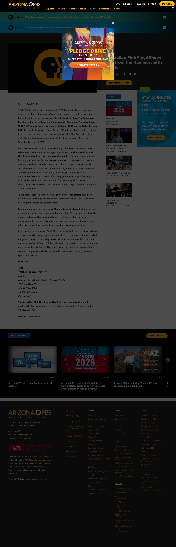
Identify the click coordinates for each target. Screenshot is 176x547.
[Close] (113, 24)
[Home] (24, 5)
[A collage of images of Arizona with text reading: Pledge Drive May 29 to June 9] (88, 29)
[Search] (172, 8)
